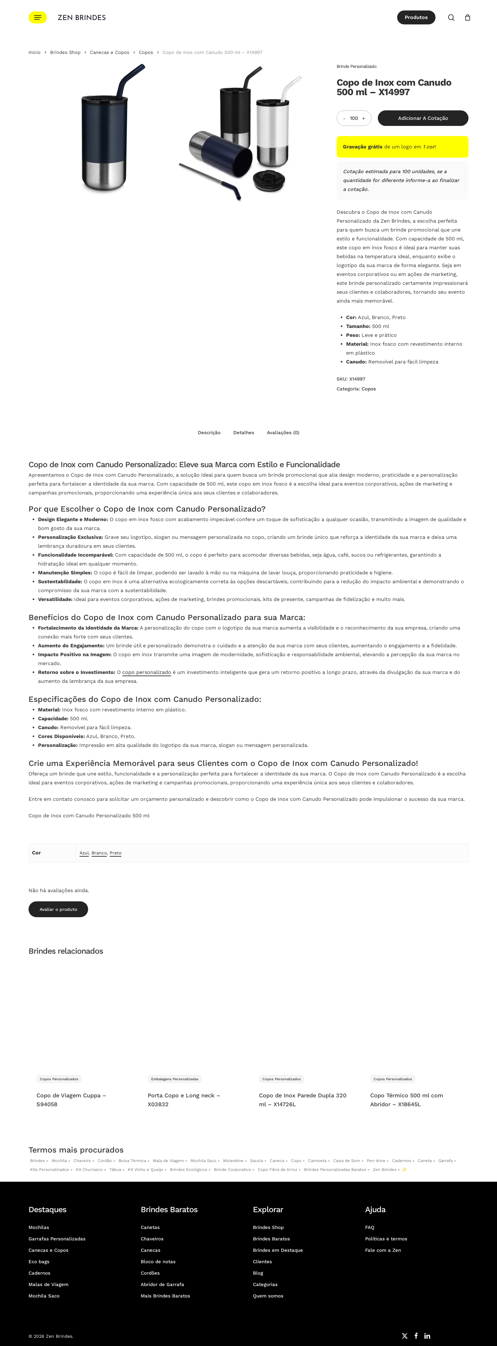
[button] (38, 17)
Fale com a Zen (383, 1250)
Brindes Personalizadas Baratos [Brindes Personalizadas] (335, 1169)
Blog (258, 1273)
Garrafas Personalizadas (57, 1239)
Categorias (265, 1284)
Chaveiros (152, 1239)
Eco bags (39, 1261)
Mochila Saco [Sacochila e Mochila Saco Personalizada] (203, 1160)
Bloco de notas (158, 1261)
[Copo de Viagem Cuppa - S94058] (81, 1014)
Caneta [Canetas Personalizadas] (425, 1160)
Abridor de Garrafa (162, 1284)
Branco (99, 852)
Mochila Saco (44, 1296)
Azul (84, 852)
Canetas (150, 1227)
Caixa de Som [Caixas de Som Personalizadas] (346, 1160)
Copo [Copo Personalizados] (296, 1160)
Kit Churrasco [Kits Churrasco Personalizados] (89, 1169)
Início (35, 52)
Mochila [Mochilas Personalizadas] (59, 1160)
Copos (146, 52)
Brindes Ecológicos (188, 1169)
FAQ (369, 1227)
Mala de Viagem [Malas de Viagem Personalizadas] (168, 1160)
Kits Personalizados (49, 1169)
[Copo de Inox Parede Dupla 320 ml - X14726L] (304, 1014)
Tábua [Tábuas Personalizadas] (115, 1169)
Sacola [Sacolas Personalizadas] (256, 1160)
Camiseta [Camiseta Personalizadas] (317, 1160)
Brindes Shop (65, 52)
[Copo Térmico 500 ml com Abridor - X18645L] (415, 1014)
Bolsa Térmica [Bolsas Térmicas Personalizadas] (132, 1160)
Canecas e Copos (109, 52)
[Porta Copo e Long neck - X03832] (192, 1014)
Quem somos (268, 1296)
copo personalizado (146, 672)
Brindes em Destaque (278, 1250)
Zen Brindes (385, 1169)
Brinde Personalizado (356, 66)
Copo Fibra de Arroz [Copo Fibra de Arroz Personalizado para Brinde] (277, 1169)
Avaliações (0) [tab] (283, 432)
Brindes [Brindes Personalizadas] (37, 1160)
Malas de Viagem (48, 1284)
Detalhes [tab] (243, 432)
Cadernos (401, 1160)
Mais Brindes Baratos (165, 1296)
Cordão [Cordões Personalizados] (105, 1160)
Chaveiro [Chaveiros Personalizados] (82, 1160)
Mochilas (39, 1227)
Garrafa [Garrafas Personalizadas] (445, 1160)
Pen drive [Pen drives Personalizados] (376, 1160)
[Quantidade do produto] (354, 118)
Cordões (150, 1273)
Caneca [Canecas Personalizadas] (277, 1160)
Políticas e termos (386, 1239)
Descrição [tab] (209, 432)
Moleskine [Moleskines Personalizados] (233, 1160)
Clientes (262, 1261)
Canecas (150, 1250)
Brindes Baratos (271, 1239)
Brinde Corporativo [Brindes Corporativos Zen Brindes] (232, 1169)
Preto (115, 852)
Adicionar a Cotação (423, 118)
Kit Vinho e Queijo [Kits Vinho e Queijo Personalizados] (145, 1169)
